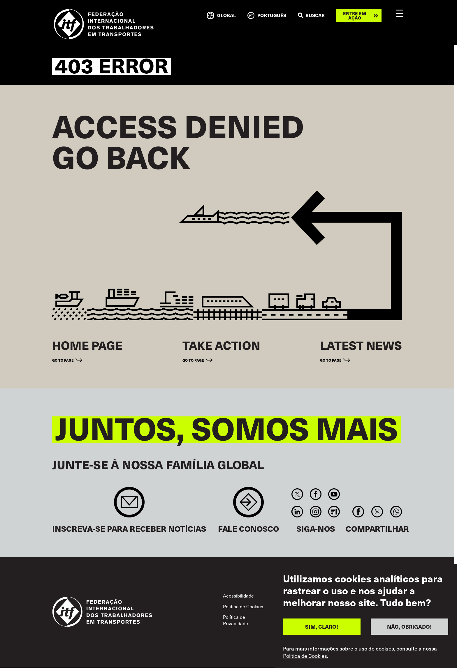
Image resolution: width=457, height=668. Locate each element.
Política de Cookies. (305, 657)
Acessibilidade (238, 595)
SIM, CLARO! (321, 628)
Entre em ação (354, 15)
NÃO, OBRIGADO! (409, 628)
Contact (248, 505)
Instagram (315, 511)
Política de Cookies (243, 606)
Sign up (129, 505)
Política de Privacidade (235, 620)
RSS (334, 511)
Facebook (315, 494)
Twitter (297, 494)
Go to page (63, 360)
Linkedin (297, 511)
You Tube (334, 494)
